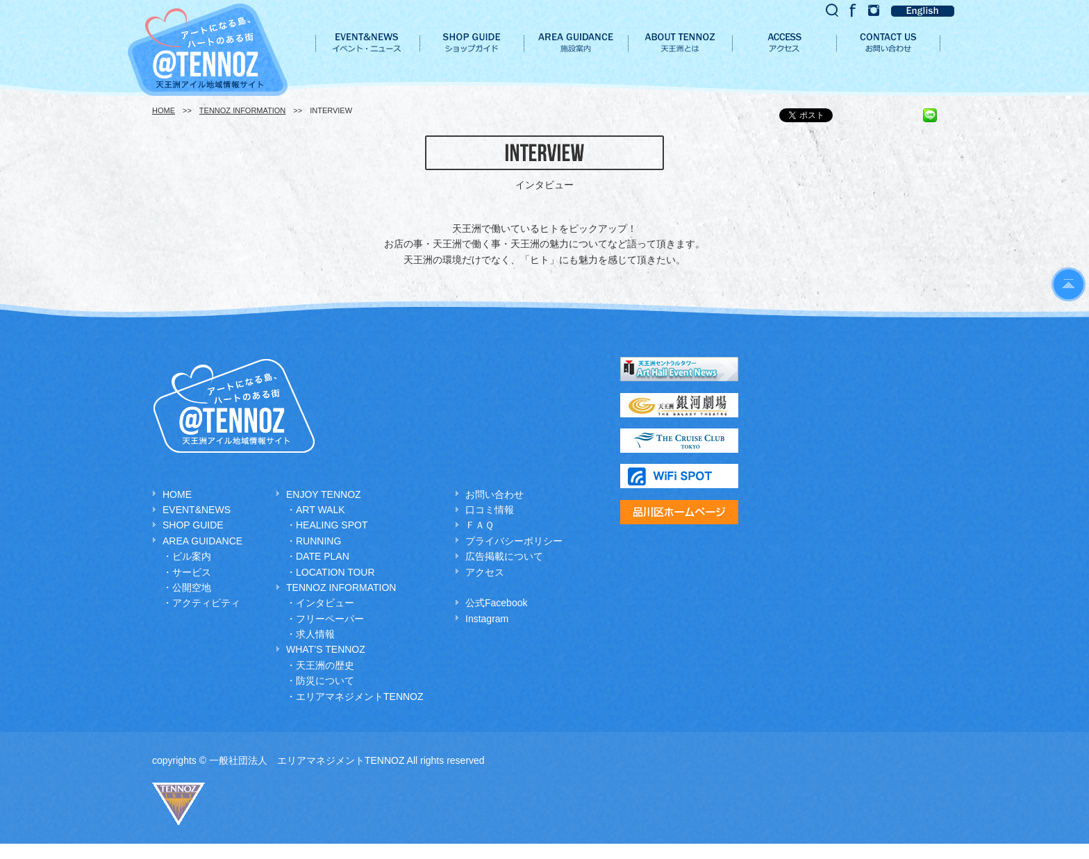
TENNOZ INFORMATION (242, 110)
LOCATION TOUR (335, 572)
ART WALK (320, 509)
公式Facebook (496, 602)
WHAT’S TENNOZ (325, 649)
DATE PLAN (322, 556)
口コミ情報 (489, 509)
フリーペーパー (330, 618)
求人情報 (315, 634)
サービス (191, 572)
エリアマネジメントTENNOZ (360, 696)
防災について (325, 680)
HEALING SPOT (331, 525)
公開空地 (191, 587)
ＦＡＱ (479, 525)
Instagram (486, 618)
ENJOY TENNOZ (323, 494)
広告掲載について (504, 556)
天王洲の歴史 (325, 665)
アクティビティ (206, 602)
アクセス (484, 572)
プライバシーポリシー (514, 541)
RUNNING (318, 541)
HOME (163, 110)
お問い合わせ (494, 494)
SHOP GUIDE (193, 525)
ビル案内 (191, 556)
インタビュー (325, 602)
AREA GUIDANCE (202, 541)
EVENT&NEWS (197, 509)
